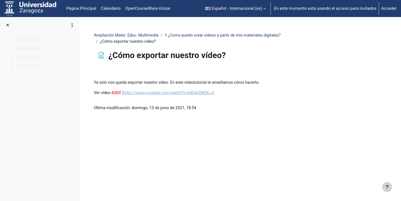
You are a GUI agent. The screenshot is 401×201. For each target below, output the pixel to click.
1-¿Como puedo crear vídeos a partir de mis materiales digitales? (260, 35)
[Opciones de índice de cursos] (72, 25)
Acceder (389, 8)
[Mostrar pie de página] (387, 187)
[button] (235, 8)
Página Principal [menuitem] (81, 8)
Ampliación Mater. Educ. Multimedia (160, 35)
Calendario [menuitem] (111, 8)
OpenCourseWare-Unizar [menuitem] (147, 8)
